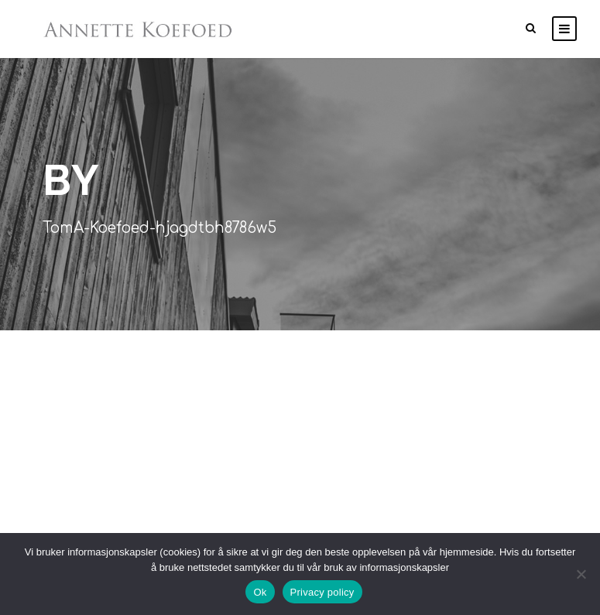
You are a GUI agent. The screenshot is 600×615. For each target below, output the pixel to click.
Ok (259, 592)
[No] (580, 574)
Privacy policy (322, 592)
